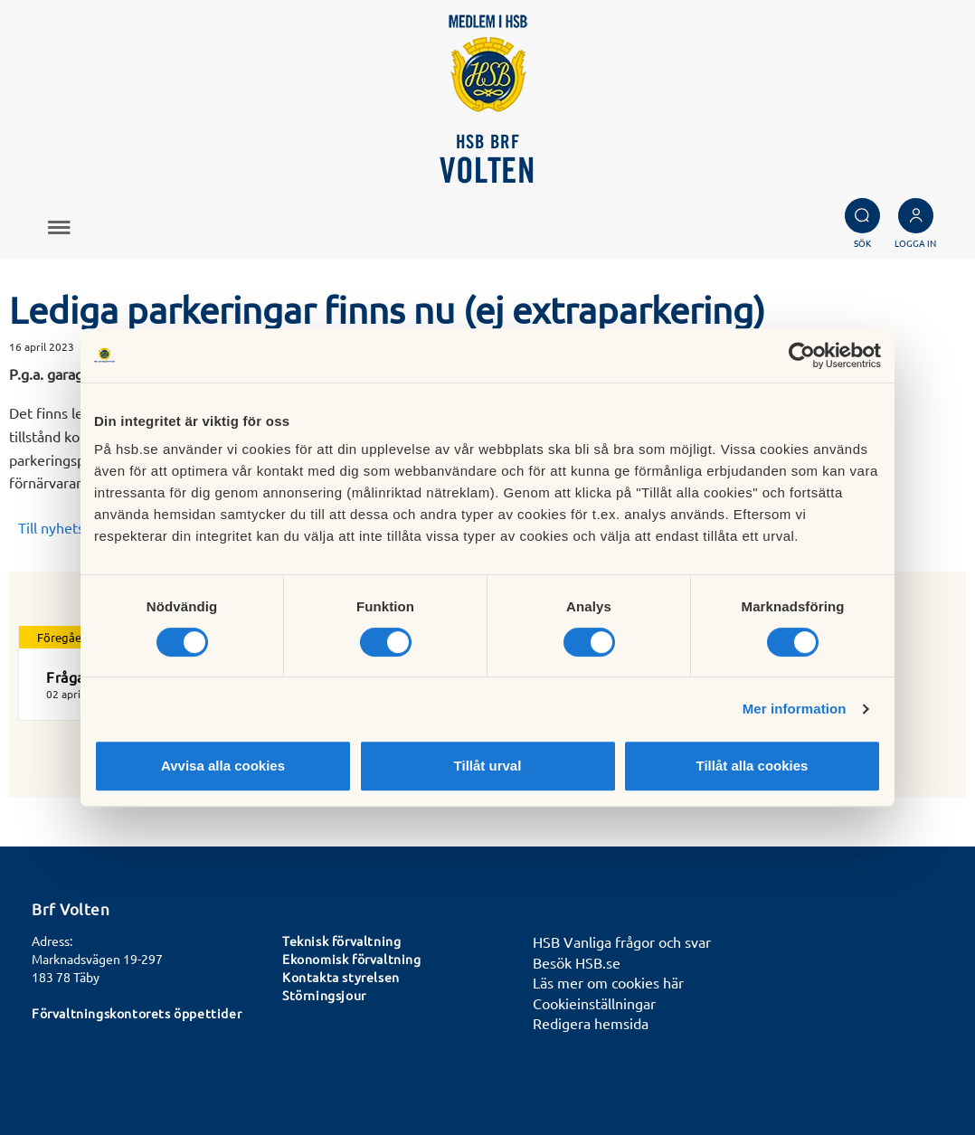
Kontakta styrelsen (341, 977)
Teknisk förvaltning (341, 940)
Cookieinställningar (594, 1003)
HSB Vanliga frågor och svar (622, 941)
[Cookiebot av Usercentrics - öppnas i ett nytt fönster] (802, 355)
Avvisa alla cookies (223, 765)
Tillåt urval (488, 765)
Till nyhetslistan (68, 527)
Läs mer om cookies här (608, 982)
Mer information (795, 708)
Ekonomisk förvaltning (351, 959)
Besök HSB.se (576, 962)
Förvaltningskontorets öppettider (136, 1013)
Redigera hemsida (590, 1023)
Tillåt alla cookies (752, 765)
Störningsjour (324, 995)
